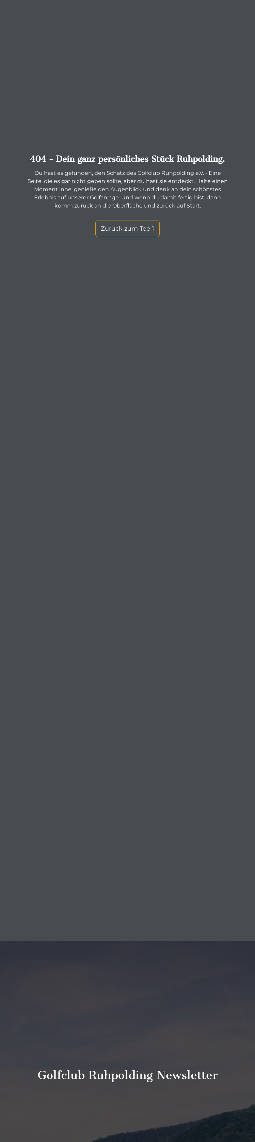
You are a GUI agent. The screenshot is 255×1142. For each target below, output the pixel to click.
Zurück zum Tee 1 (127, 209)
